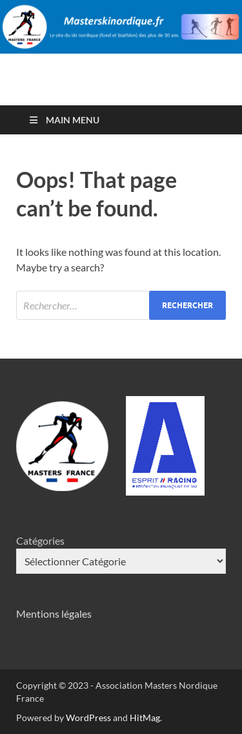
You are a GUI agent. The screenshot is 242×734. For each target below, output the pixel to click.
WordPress (88, 717)
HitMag (145, 717)
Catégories (40, 540)
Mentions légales (54, 613)
